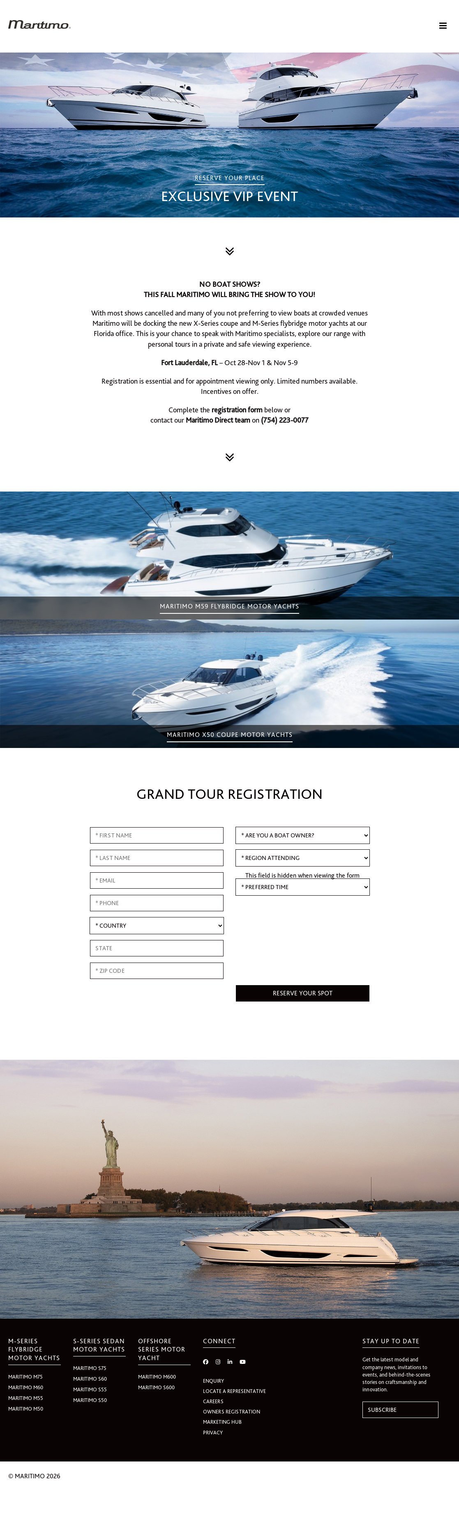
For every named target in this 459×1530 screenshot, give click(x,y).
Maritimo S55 (90, 1391)
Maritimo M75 (25, 1378)
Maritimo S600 (156, 1389)
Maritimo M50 (25, 1410)
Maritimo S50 (90, 1401)
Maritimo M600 (157, 1378)
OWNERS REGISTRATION (231, 1413)
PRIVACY (213, 1433)
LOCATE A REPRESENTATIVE (234, 1392)
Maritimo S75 (89, 1369)
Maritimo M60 (25, 1389)
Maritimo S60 (90, 1380)
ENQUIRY (213, 1382)
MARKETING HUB (222, 1423)
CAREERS (213, 1403)
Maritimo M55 (25, 1399)
